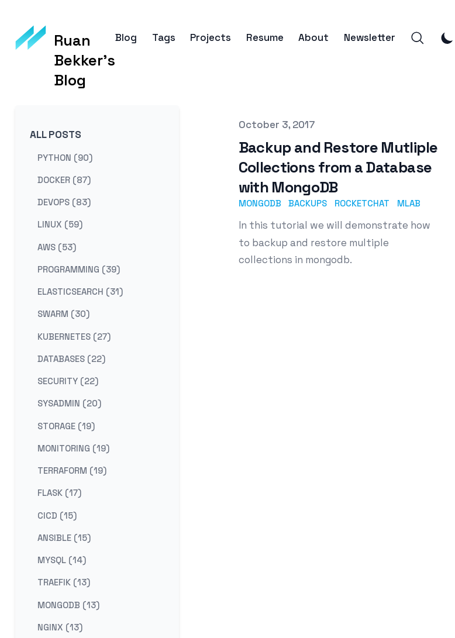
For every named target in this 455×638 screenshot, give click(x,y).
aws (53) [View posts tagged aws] (56, 246)
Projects (210, 38)
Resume (265, 38)
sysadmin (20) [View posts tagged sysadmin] (69, 403)
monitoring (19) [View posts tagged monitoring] (73, 447)
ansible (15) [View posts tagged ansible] (64, 537)
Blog (126, 38)
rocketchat (362, 203)
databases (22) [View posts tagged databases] (71, 358)
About (313, 38)
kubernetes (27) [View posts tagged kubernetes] (74, 336)
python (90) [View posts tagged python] (64, 157)
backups (307, 203)
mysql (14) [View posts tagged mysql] (61, 559)
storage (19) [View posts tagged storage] (66, 425)
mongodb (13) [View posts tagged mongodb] (68, 604)
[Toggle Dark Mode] (447, 38)
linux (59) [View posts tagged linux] (59, 224)
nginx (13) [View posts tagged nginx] (59, 626)
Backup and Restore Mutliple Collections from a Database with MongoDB (338, 167)
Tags (163, 38)
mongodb (260, 203)
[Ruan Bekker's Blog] (65, 38)
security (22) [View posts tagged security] (67, 381)
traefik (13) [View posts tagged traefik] (63, 582)
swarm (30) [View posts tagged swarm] (63, 313)
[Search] (417, 38)
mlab (408, 203)
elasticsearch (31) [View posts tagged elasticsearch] (80, 291)
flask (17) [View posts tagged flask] (59, 492)
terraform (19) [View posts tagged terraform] (71, 470)
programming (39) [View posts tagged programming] (78, 268)
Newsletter (369, 38)
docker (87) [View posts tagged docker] (64, 179)
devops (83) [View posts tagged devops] (64, 202)
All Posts (55, 134)
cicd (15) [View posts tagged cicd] (57, 514)
